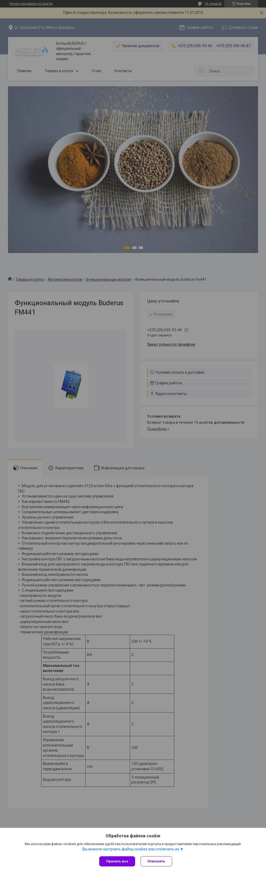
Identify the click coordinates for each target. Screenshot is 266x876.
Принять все (117, 861)
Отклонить (156, 861)
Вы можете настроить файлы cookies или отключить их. (131, 849)
